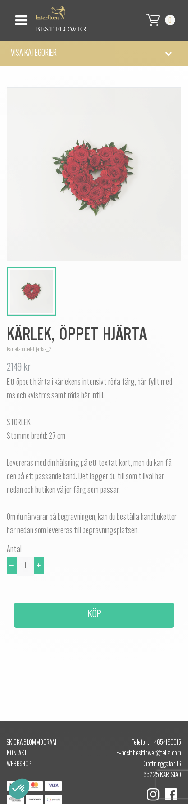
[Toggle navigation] (20, 18)
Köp (94, 614)
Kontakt (17, 753)
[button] (94, 53)
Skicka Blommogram (31, 742)
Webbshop (19, 764)
